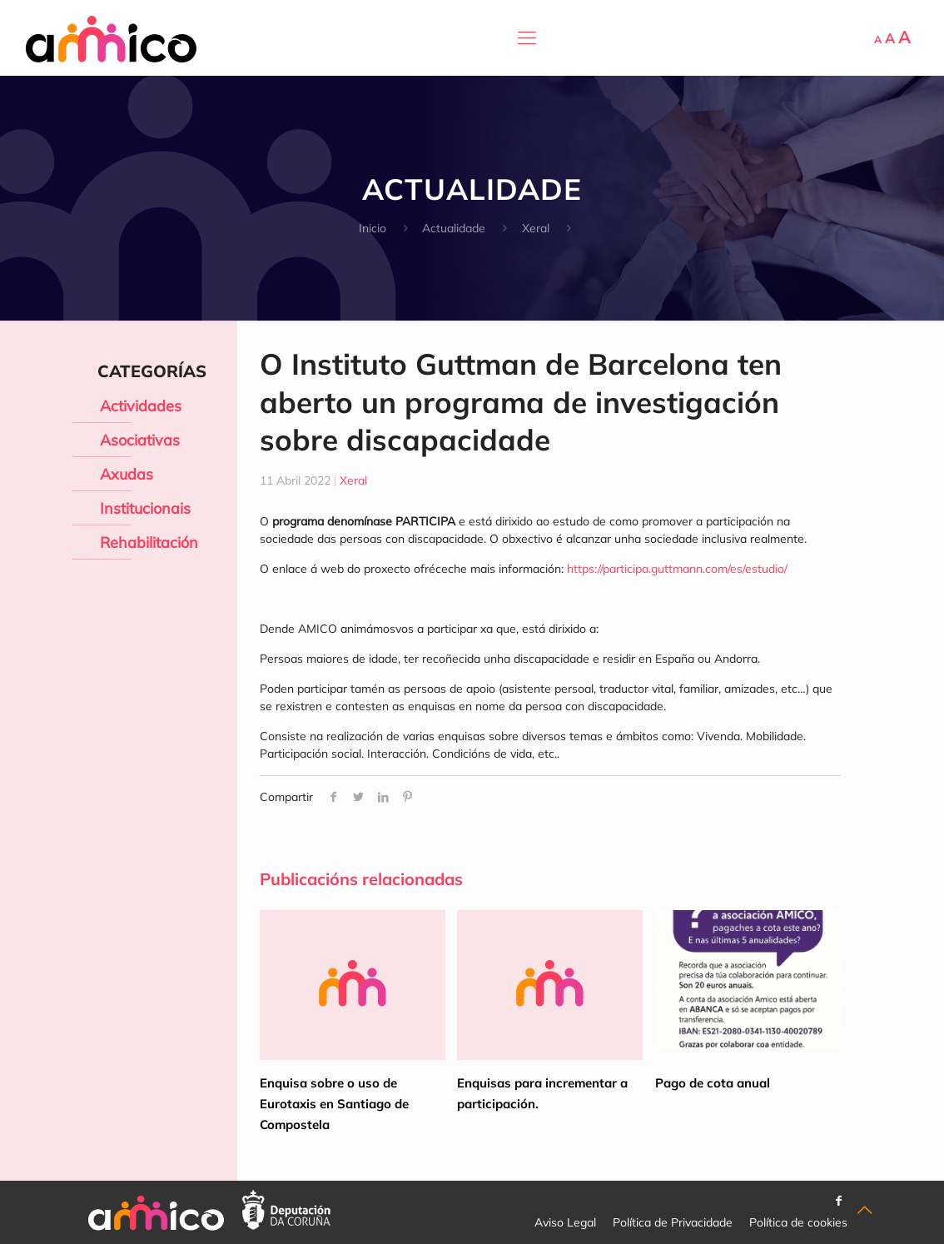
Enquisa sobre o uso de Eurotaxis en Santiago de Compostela (334, 1103)
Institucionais (145, 508)
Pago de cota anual (712, 1083)
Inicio (372, 228)
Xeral (535, 228)
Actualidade (453, 228)
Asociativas (140, 440)
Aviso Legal (565, 1222)
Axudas (126, 474)
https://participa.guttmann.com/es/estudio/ (677, 568)
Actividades (140, 405)
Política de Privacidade (673, 1222)
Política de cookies (798, 1222)
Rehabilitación (149, 542)
